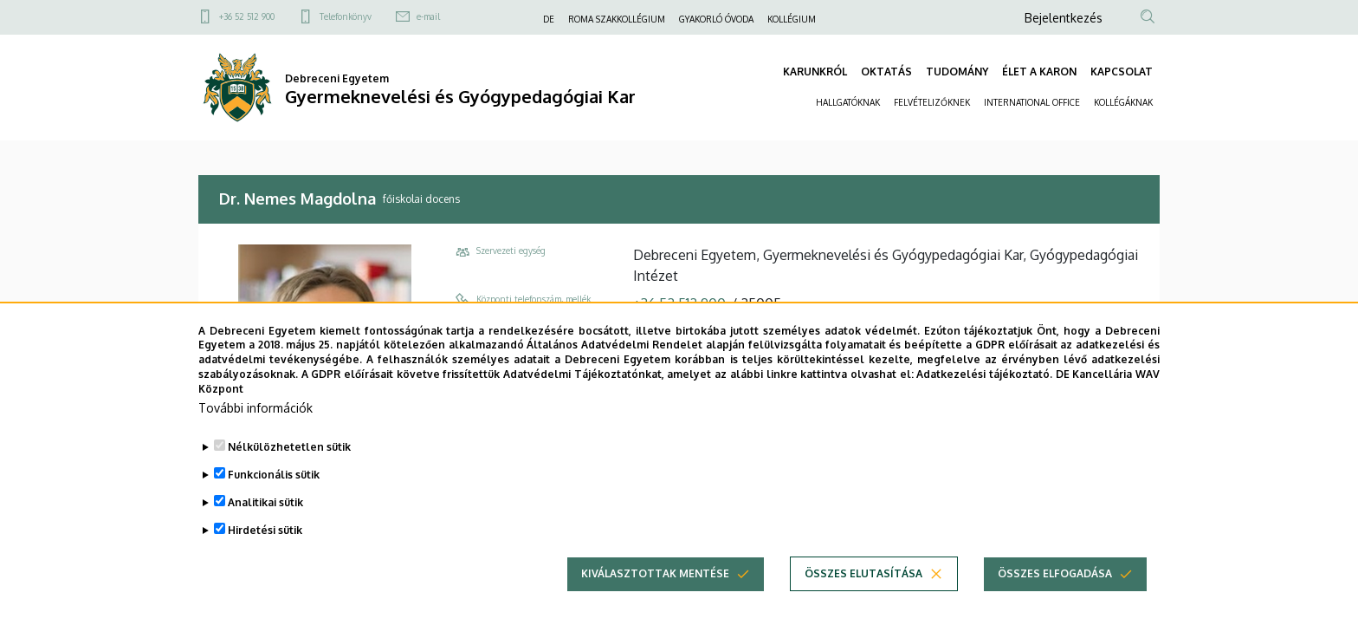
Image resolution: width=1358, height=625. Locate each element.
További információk (255, 425)
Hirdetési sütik (265, 547)
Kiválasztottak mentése (655, 590)
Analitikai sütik (265, 519)
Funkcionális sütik (274, 491)
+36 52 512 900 (247, 16)
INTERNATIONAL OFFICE (1032, 102)
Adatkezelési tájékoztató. (984, 392)
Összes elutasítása (863, 590)
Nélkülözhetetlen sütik (289, 464)
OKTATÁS (886, 71)
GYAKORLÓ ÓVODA (716, 19)
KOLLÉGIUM (791, 19)
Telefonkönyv (346, 16)
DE (548, 19)
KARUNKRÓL (815, 71)
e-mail (428, 16)
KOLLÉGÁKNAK (1123, 102)
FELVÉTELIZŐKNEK (932, 102)
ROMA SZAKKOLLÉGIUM (616, 19)
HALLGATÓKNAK (848, 102)
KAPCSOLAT (1121, 71)
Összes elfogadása (1055, 590)
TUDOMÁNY (957, 71)
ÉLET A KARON (1039, 71)
